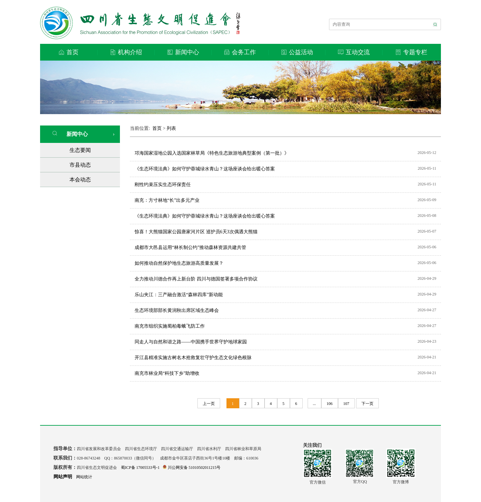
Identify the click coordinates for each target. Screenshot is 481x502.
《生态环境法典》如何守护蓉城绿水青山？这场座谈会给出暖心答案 (205, 168)
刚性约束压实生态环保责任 (163, 184)
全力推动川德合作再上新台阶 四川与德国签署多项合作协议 (196, 278)
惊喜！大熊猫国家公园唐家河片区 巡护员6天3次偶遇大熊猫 (196, 231)
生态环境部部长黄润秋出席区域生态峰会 (177, 310)
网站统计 (84, 477)
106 (330, 403)
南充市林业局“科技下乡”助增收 (167, 373)
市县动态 (80, 165)
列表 (171, 128)
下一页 (367, 403)
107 (346, 403)
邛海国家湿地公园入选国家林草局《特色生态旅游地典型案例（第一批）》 (212, 153)
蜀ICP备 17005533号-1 (140, 467)
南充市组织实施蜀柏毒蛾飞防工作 (170, 326)
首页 (157, 128)
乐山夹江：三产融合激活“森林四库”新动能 (179, 294)
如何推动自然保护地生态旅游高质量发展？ (179, 263)
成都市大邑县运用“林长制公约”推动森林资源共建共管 (190, 247)
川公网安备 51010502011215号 (192, 467)
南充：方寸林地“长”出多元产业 (167, 200)
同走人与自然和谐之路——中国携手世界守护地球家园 (191, 341)
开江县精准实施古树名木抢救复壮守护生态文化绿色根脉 (193, 357)
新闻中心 (70, 134)
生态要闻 (80, 150)
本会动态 (80, 179)
